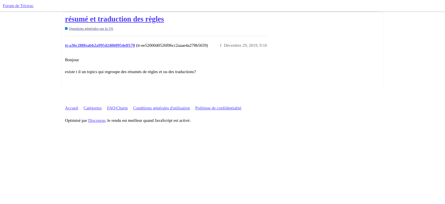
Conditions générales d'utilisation (161, 108)
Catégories (92, 108)
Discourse (96, 120)
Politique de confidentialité (218, 108)
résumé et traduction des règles (114, 19)
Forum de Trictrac (18, 5)
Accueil (71, 108)
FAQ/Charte (117, 108)
